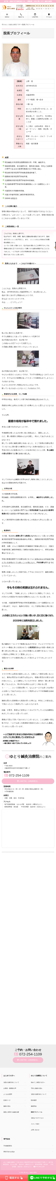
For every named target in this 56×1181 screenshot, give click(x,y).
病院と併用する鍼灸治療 (11, 1112)
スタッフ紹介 (35, 1124)
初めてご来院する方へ (38, 1082)
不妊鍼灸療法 (7, 1146)
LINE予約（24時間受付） (28, 781)
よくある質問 (7, 1094)
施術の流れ (7, 1106)
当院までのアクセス (37, 1118)
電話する (21, 15)
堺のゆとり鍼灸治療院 (30, 1172)
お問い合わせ (35, 1130)
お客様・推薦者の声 (9, 1088)
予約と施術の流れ (36, 1088)
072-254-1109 (16, 775)
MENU (7, 15)
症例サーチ (7, 1100)
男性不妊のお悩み (9, 1151)
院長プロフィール (36, 1112)
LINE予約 (35, 15)
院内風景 (34, 1100)
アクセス (49, 15)
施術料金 (34, 1106)
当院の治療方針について (11, 1082)
